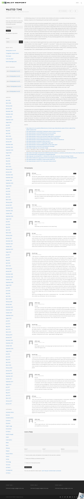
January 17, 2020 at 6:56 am (36, 325)
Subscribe (8, 30)
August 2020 (8, 285)
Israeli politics (9, 439)
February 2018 (9, 367)
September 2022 (9, 216)
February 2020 (9, 301)
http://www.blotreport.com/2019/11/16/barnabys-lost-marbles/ (40, 134)
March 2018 (8, 365)
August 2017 (8, 384)
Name (26, 449)
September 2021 (9, 249)
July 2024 (8, 155)
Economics (8, 420)
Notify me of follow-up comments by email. (35, 458)
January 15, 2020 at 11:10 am (39, 222)
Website (62, 449)
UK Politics (8, 467)
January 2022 (9, 238)
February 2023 (9, 202)
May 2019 (8, 326)
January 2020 (9, 304)
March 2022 (8, 232)
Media (7, 442)
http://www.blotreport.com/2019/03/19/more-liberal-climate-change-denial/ (43, 138)
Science (7, 456)
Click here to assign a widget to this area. (15, 488)
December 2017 (9, 373)
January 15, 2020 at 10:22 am (37, 206)
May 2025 (8, 130)
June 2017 (8, 390)
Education (8, 423)
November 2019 (9, 310)
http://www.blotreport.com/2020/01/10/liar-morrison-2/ (38, 141)
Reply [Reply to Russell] (75, 253)
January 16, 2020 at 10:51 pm (39, 304)
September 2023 (9, 183)
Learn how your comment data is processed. (51, 470)
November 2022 (9, 210)
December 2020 (9, 274)
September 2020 (9, 282)
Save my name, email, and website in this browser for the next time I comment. (43, 455)
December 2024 (9, 144)
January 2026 (9, 108)
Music (7, 445)
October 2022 (9, 213)
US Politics (8, 473)
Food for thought (9, 434)
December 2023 (9, 174)
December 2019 (9, 307)
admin (8, 11)
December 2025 (9, 111)
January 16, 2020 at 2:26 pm (36, 254)
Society (7, 459)
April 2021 (8, 263)
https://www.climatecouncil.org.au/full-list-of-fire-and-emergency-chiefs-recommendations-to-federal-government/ (51, 157)
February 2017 (9, 401)
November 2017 (9, 376)
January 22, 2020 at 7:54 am (36, 355)
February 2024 (9, 169)
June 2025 (8, 128)
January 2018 (9, 370)
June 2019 (8, 323)
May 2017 (8, 392)
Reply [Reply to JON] (75, 173)
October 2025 (9, 116)
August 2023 (8, 185)
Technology (8, 462)
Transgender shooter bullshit (12, 53)
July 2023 (8, 188)
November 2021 (9, 243)
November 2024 (9, 147)
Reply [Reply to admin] (75, 190)
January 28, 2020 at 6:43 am (39, 420)
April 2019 (8, 329)
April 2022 (8, 230)
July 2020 (8, 287)
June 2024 (8, 158)
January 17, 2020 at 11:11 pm (39, 342)
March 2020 (8, 299)
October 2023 (9, 180)
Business (8, 415)
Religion (7, 451)
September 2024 (9, 150)
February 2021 (9, 268)
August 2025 (8, 122)
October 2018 (9, 345)
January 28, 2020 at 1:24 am (36, 397)
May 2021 (8, 260)
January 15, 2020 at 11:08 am (39, 191)
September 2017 (9, 381)
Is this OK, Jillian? (9, 58)
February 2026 (9, 105)
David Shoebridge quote (11, 61)
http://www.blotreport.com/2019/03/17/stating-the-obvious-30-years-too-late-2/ (43, 131)
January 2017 (9, 403)
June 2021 (8, 257)
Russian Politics (9, 453)
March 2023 (8, 199)
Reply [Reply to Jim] (75, 233)
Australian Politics (21, 11)
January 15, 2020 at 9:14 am (36, 174)
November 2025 (9, 114)
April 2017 (8, 395)
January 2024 (9, 172)
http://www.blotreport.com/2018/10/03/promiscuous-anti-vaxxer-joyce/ (41, 144)
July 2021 (8, 254)
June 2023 (8, 191)
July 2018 (8, 354)
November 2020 (9, 276)
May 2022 (8, 227)
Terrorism (8, 464)
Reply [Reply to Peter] (75, 205)
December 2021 (9, 241)
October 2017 (9, 378)
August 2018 (8, 351)
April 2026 (8, 100)
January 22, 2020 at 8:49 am (39, 375)
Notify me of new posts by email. (33, 462)
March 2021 (8, 265)
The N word (8, 56)
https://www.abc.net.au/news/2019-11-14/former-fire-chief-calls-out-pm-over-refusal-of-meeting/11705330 (49, 156)
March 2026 (8, 103)
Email (44, 449)
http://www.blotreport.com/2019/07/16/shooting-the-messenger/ (40, 146)
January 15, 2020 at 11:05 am (37, 234)
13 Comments (63, 11)
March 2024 (8, 166)
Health (7, 437)
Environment (26, 11)
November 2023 (9, 177)
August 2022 (8, 219)
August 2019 (8, 318)
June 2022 (8, 224)
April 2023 (8, 196)
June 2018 (8, 356)
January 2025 (9, 141)
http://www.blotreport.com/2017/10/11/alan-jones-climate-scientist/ (41, 161)
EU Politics (8, 431)
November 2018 (9, 343)
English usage (9, 426)
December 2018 (9, 340)
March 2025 (8, 136)
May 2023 (8, 194)
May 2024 (8, 161)
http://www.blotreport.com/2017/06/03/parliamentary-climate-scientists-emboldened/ (45, 139)
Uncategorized (9, 470)
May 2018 (8, 359)
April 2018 (8, 362)
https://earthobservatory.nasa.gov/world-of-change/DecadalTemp (40, 154)
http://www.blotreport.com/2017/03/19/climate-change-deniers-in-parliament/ (43, 136)
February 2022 (9, 235)
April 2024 (8, 163)
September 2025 (9, 119)
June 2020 (8, 290)
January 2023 (9, 205)
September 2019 (9, 315)
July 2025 (8, 125)
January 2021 (9, 271)
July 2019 (8, 321)
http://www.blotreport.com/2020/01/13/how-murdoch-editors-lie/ (40, 159)
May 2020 (8, 293)
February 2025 (9, 139)
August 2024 (8, 152)
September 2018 (9, 348)
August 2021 (8, 252)
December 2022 (9, 208)
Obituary (8, 448)
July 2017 (8, 387)
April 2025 (8, 133)
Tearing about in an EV (11, 50)
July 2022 (8, 221)
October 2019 (9, 312)
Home (77, 2)
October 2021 (9, 246)
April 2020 (8, 296)
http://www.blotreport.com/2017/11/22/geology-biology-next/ (39, 142)
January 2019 (9, 337)
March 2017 (8, 398)
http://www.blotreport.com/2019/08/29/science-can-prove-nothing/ (41, 133)
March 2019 (8, 332)
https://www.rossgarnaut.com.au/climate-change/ (37, 147)
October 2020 (9, 279)
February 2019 (9, 334)
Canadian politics (10, 417)
